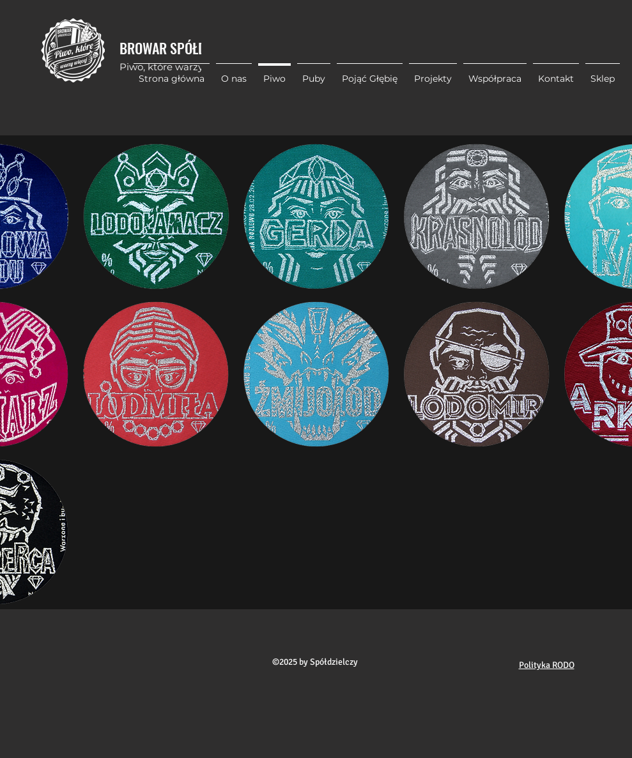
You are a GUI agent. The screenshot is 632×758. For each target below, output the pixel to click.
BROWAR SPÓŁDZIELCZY (183, 48)
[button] (433, 72)
